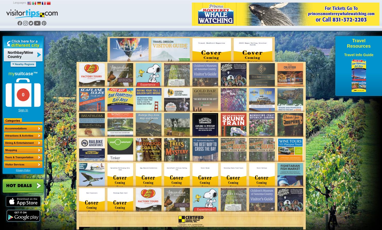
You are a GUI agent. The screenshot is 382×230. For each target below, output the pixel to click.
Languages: (20, 2)
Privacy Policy (23, 170)
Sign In (23, 110)
